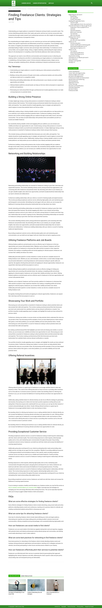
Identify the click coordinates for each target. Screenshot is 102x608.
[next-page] (12, 597)
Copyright (63, 606)
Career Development (74, 71)
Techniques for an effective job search (78, 57)
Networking (73, 16)
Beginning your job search (75, 14)
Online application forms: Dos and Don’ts (81, 24)
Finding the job (74, 38)
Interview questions (75, 30)
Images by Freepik (89, 606)
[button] (92, 3)
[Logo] (14, 3)
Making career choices (74, 37)
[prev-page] (9, 597)
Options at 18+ (72, 49)
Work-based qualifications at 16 (78, 46)
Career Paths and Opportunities (77, 73)
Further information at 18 (77, 54)
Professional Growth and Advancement (79, 78)
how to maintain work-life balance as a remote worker (22, 487)
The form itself (74, 22)
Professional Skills (73, 90)
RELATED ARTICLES (14, 576)
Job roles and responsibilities (77, 40)
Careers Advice (26, 3)
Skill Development (73, 81)
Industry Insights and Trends (76, 74)
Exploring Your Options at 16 (77, 48)
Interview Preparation (74, 87)
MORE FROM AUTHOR (26, 576)
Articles (51, 3)
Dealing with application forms (76, 21)
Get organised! (74, 18)
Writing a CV (72, 62)
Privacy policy (80, 606)
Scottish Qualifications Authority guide (80, 45)
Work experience (73, 59)
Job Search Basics (73, 89)
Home (9, 8)
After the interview (75, 35)
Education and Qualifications (76, 85)
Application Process (74, 82)
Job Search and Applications (76, 76)
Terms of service (71, 606)
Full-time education (75, 43)
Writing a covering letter (75, 60)
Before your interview (76, 32)
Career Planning (73, 84)
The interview (73, 33)
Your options (73, 51)
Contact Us (57, 606)
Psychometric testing (74, 56)
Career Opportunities (39, 3)
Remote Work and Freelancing (19, 8)
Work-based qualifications (77, 52)
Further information (75, 19)
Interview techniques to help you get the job (80, 26)
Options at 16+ (72, 41)
